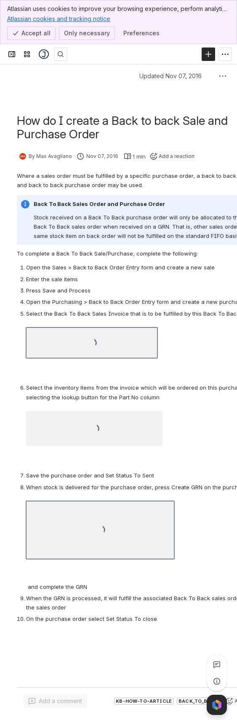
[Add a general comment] (55, 701)
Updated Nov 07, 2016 (170, 75)
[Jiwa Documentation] (44, 54)
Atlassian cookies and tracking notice (58, 18)
